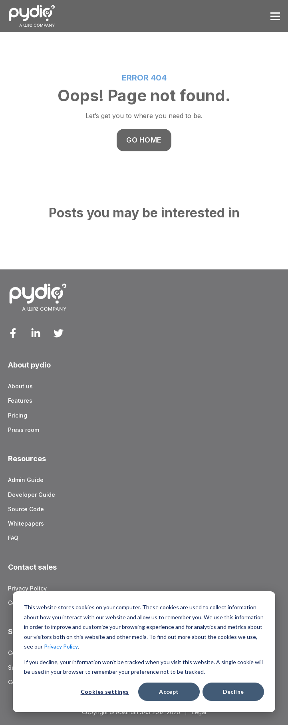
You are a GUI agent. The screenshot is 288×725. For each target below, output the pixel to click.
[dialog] (144, 651)
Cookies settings (105, 691)
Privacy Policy (61, 646)
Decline (233, 691)
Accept (169, 691)
